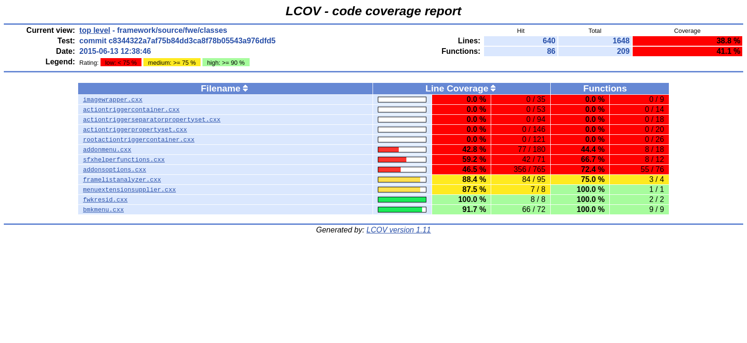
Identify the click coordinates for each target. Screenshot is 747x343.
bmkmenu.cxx (103, 209)
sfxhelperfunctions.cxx (124, 159)
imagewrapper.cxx (112, 99)
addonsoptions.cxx (114, 169)
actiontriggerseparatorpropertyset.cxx (152, 119)
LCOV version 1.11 (398, 230)
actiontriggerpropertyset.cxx (135, 129)
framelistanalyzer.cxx (122, 179)
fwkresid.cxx (105, 199)
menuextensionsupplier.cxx (129, 189)
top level (95, 30)
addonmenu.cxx (107, 149)
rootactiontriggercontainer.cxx (138, 139)
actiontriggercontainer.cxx (131, 109)
